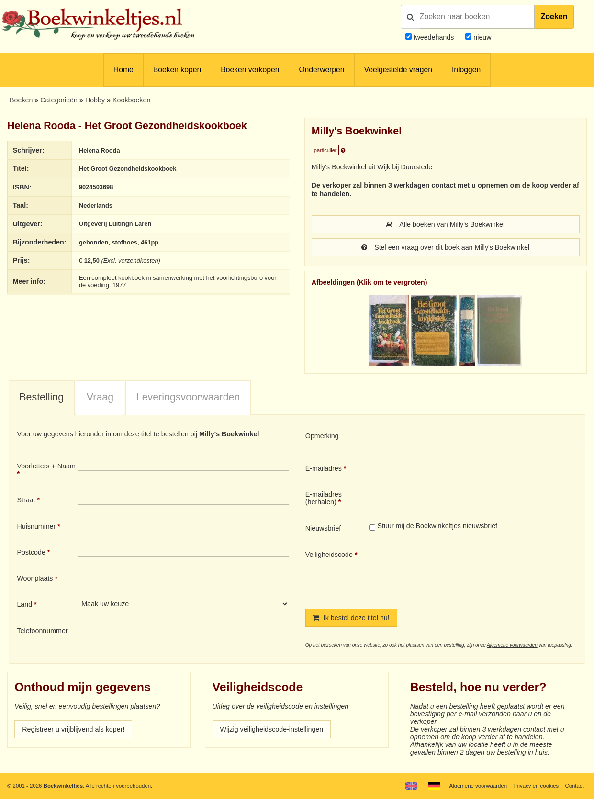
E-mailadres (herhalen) (323, 498)
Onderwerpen (321, 70)
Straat (26, 500)
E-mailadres (323, 468)
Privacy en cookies (536, 785)
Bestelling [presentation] (41, 397)
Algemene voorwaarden (512, 645)
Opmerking (322, 436)
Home (123, 70)
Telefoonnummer (42, 630)
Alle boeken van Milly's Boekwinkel (445, 224)
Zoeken (554, 16)
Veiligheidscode (329, 554)
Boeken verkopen (250, 70)
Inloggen (466, 70)
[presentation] (446, 571)
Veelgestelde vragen (398, 70)
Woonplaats (35, 578)
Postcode (31, 552)
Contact (574, 785)
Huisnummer (36, 526)
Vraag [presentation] (100, 397)
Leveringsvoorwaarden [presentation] (188, 397)
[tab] (42, 398)
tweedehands (433, 37)
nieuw (481, 37)
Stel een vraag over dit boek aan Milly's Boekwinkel (445, 247)
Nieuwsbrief (323, 528)
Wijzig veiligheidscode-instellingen (272, 729)
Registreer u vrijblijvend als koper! (73, 729)
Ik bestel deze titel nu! (351, 617)
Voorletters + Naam (46, 466)
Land (24, 604)
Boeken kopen (177, 70)
